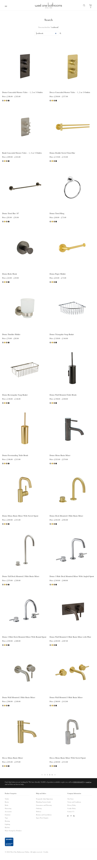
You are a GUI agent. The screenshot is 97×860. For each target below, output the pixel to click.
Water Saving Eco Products (13, 829)
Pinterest (71, 814)
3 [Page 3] (49, 773)
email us (88, 781)
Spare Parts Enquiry (42, 817)
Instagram (68, 814)
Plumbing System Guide (43, 801)
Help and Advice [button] (41, 792)
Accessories (8, 810)
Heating (7, 820)
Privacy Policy (71, 804)
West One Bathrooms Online (48, 5)
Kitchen (7, 826)
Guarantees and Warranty (44, 804)
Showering (8, 807)
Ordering (39, 807)
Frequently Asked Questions (44, 798)
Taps (6, 817)
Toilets (7, 798)
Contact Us (70, 810)
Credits (45, 851)
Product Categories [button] (11, 792)
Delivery (38, 810)
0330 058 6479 (78, 781)
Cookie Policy (71, 807)
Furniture (8, 813)
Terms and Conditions (74, 801)
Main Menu (6, 6)
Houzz (74, 814)
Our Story (70, 798)
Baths (6, 804)
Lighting (7, 823)
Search (84, 5)
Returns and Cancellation (44, 813)
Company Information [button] (74, 792)
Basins (7, 801)
